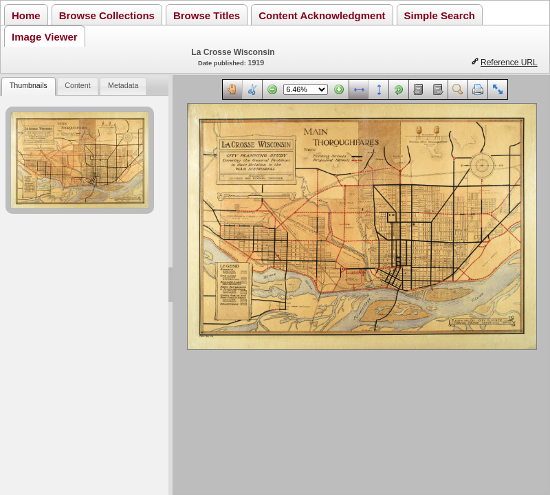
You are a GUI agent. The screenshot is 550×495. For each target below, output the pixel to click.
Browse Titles (206, 15)
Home (26, 15)
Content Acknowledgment (321, 15)
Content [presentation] (77, 85)
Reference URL (509, 62)
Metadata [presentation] (123, 85)
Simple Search (439, 15)
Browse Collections (107, 15)
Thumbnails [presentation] (28, 85)
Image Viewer (45, 37)
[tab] (28, 86)
